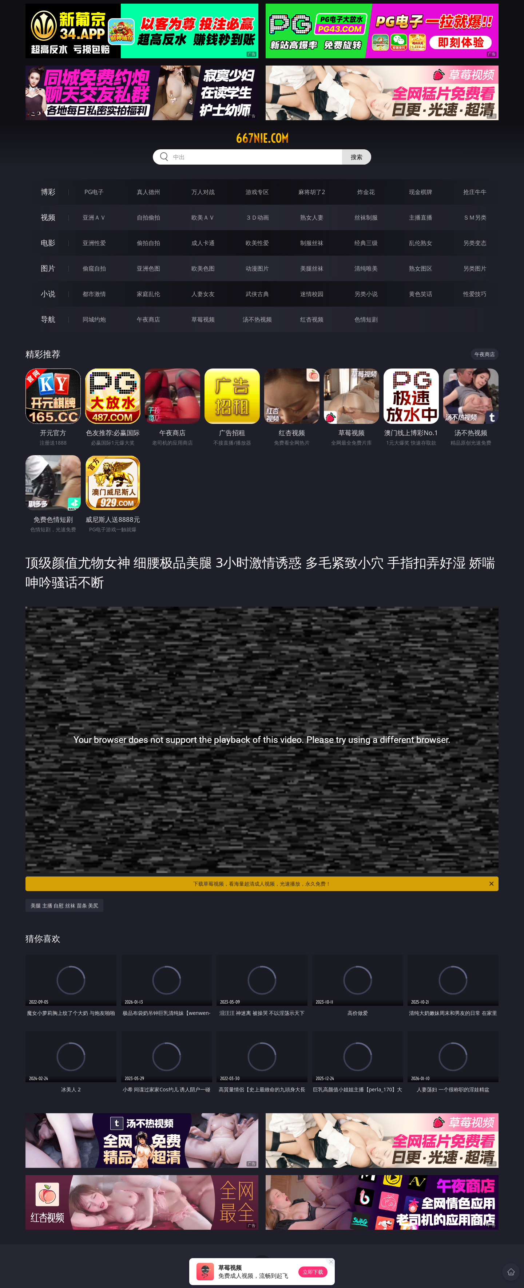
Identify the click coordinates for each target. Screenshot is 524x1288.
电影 (48, 243)
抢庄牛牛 (475, 192)
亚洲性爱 (94, 243)
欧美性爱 (257, 243)
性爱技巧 (475, 294)
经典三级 (366, 243)
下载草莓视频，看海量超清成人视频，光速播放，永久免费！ (344, 883)
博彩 (48, 192)
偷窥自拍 (94, 268)
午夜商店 (148, 319)
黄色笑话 (420, 294)
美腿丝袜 (311, 268)
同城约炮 (94, 319)
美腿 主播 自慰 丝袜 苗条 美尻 (64, 905)
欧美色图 (203, 268)
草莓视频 (203, 319)
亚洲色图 (148, 268)
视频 (48, 217)
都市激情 (94, 294)
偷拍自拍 (148, 243)
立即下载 (313, 1271)
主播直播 (420, 217)
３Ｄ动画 (257, 217)
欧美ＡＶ (203, 217)
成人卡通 (203, 243)
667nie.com (262, 138)
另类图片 (475, 268)
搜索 (356, 157)
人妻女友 (203, 294)
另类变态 (475, 243)
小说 (48, 294)
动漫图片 (257, 268)
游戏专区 (257, 192)
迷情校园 (311, 294)
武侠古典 (257, 294)
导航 (48, 319)
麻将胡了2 (311, 192)
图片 (48, 268)
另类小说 (366, 294)
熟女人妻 (311, 217)
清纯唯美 (366, 268)
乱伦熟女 (420, 243)
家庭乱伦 (148, 294)
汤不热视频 (257, 319)
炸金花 (366, 192)
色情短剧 (366, 319)
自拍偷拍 (148, 217)
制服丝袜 (311, 243)
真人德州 (148, 192)
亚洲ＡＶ (94, 217)
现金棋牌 (420, 192)
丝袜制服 (366, 217)
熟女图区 (420, 268)
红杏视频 (311, 319)
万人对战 (203, 192)
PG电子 (94, 192)
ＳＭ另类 (475, 217)
